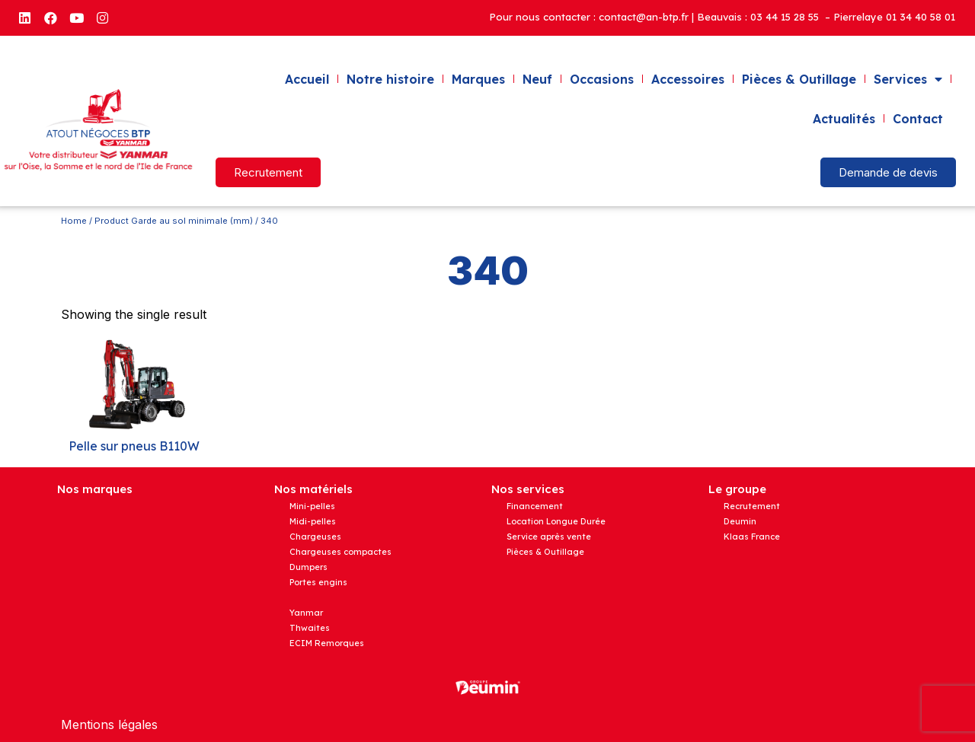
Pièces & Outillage (799, 79)
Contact (918, 118)
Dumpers (308, 567)
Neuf (537, 79)
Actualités (844, 118)
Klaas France (752, 536)
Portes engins (318, 582)
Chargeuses (315, 536)
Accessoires (687, 79)
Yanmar (306, 612)
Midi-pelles (312, 521)
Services (908, 79)
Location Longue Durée (556, 521)
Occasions (602, 79)
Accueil (307, 79)
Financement (535, 506)
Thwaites (309, 628)
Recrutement (752, 506)
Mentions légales (109, 724)
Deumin (740, 521)
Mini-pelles (312, 506)
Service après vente (549, 536)
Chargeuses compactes (340, 551)
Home (74, 220)
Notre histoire (390, 79)
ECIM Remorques (326, 643)
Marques (478, 79)
